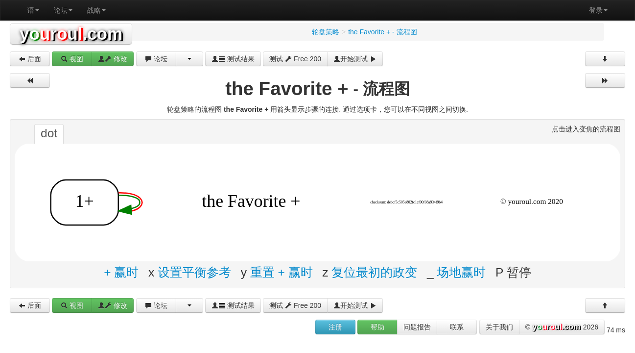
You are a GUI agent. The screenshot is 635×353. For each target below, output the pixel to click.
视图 (72, 59)
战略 (96, 10)
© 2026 (561, 327)
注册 (335, 327)
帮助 (377, 327)
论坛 (63, 10)
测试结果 (233, 59)
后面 (30, 59)
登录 (598, 10)
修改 (112, 59)
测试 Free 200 (295, 59)
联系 (457, 327)
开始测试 (354, 59)
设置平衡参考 (194, 271)
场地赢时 (461, 271)
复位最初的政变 (374, 271)
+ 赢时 (121, 271)
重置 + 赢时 (281, 271)
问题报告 (417, 327)
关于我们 (499, 327)
